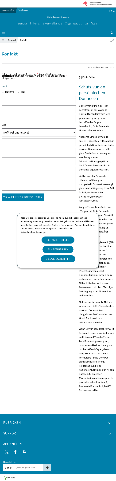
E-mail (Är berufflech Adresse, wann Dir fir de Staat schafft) (34, 75)
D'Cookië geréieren (58, 258)
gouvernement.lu (8, 10)
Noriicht (7, 75)
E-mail (8, 467)
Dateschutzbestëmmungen (33, 232)
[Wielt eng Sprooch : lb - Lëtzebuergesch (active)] (112, 11)
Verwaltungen (23, 10)
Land (4, 125)
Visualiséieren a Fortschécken (22, 197)
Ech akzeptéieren (58, 240)
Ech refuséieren (58, 249)
